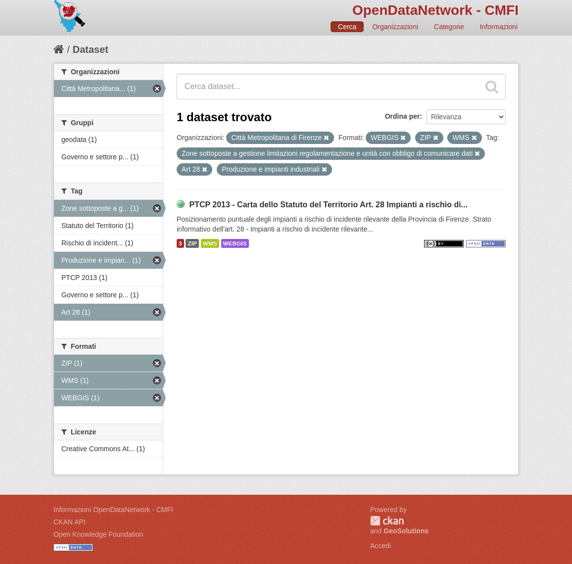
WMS (210, 243)
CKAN (387, 521)
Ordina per (402, 116)
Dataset (90, 49)
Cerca (347, 27)
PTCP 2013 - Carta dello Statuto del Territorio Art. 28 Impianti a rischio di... (328, 204)
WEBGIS (235, 243)
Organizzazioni (395, 27)
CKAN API (69, 522)
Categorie (449, 27)
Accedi (380, 546)
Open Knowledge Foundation (98, 534)
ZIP (192, 243)
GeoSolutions (406, 531)
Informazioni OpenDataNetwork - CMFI (113, 510)
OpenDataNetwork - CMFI (435, 10)
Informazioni (499, 27)
